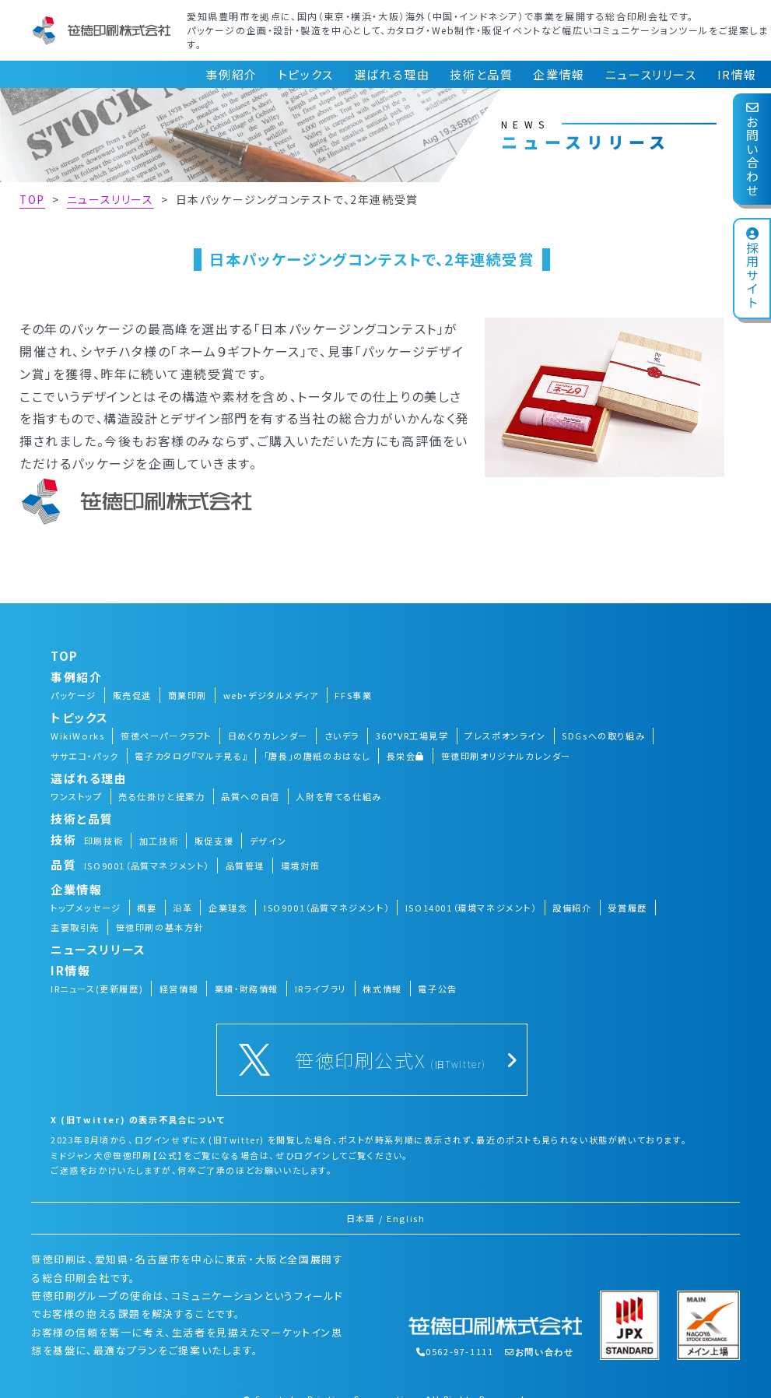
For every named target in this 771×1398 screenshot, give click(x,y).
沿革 (182, 907)
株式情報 (382, 988)
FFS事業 (353, 695)
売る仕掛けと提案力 (161, 796)
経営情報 (178, 988)
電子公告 (437, 988)
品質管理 (245, 865)
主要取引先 (75, 927)
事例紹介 (231, 74)
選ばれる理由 (392, 74)
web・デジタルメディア (271, 695)
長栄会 (406, 756)
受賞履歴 (627, 907)
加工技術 (158, 840)
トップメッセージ (86, 907)
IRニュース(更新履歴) (97, 988)
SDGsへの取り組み (603, 735)
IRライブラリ (321, 988)
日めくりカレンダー (268, 735)
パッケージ (73, 695)
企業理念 (228, 907)
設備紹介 (571, 907)
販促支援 (214, 840)
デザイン (268, 840)
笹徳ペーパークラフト (166, 735)
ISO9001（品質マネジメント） (146, 865)
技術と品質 (481, 74)
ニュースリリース (651, 74)
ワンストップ (77, 796)
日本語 (361, 1218)
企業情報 (558, 74)
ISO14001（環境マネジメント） (471, 907)
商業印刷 (187, 695)
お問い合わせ (752, 149)
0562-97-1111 (455, 1351)
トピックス (306, 74)
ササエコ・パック (85, 756)
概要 (146, 907)
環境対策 (300, 865)
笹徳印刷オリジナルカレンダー (506, 756)
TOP (32, 199)
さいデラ (341, 735)
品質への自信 (250, 796)
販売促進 (132, 695)
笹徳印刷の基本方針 (160, 927)
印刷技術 (103, 840)
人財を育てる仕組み (338, 796)
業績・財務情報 (247, 988)
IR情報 (737, 74)
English (406, 1218)
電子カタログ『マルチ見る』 (191, 756)
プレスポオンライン (504, 735)
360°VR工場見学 (412, 735)
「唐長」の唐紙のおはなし (317, 756)
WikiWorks (77, 735)
